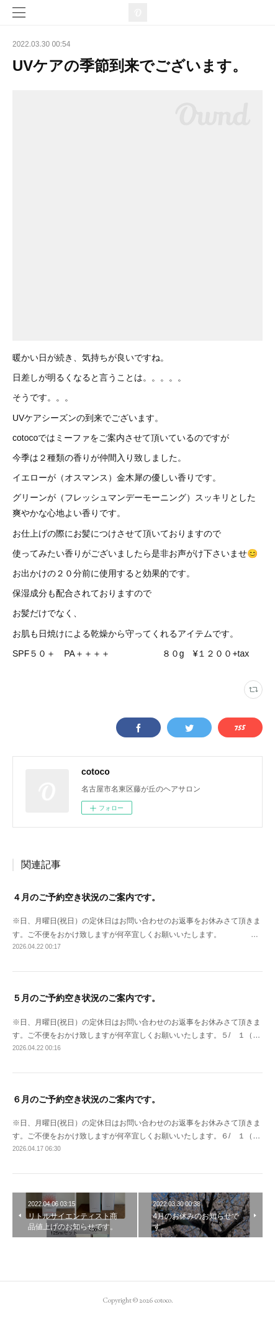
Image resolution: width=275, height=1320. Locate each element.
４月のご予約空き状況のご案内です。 (86, 897)
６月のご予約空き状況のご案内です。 (86, 1099)
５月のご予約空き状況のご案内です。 (86, 998)
